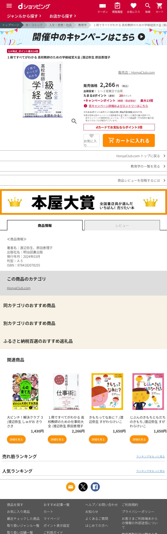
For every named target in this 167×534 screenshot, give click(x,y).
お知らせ (91, 511)
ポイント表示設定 (56, 525)
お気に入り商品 (18, 511)
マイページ (51, 518)
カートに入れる (129, 140)
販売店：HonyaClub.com (136, 72)
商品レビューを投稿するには (139, 180)
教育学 (82, 25)
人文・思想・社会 (60, 25)
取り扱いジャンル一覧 (23, 525)
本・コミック (34, 25)
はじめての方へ (96, 525)
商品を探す (15, 504)
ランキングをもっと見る (150, 456)
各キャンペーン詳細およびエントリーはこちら (118, 106)
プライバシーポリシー (138, 511)
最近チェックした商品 (23, 518)
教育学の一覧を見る (145, 166)
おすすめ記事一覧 (56, 504)
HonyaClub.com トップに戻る (138, 155)
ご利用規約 (130, 504)
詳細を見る (16, 439)
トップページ (10, 25)
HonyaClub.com (18, 288)
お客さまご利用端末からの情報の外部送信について (140, 522)
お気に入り (90, 143)
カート (48, 511)
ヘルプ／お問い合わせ (101, 504)
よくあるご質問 (96, 518)
